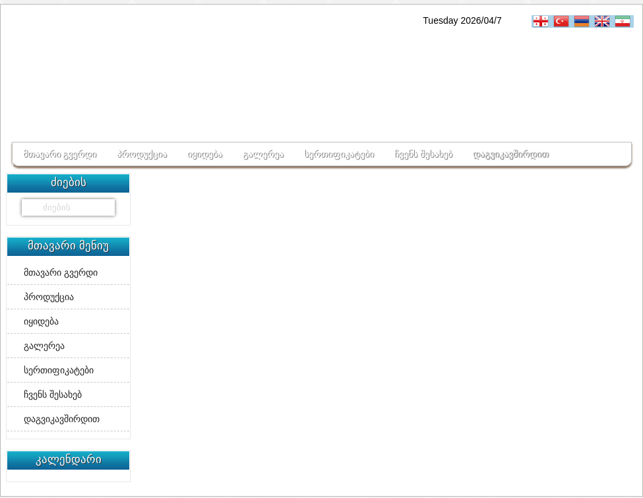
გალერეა (263, 153)
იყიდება (204, 153)
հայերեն (583, 21)
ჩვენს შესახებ (423, 153)
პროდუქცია (142, 153)
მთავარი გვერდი (60, 153)
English (603, 21)
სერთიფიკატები (339, 153)
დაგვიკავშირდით (511, 153)
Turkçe (562, 21)
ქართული (542, 21)
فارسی (624, 21)
